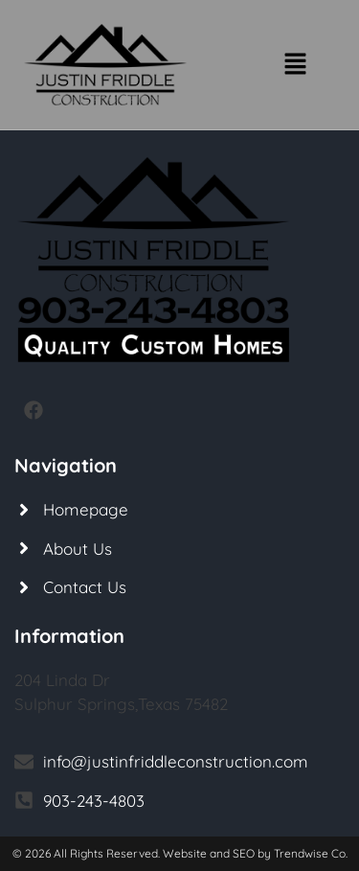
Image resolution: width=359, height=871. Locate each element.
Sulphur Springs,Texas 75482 (121, 704)
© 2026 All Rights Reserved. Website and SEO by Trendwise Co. (180, 853)
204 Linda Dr (62, 680)
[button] (295, 64)
